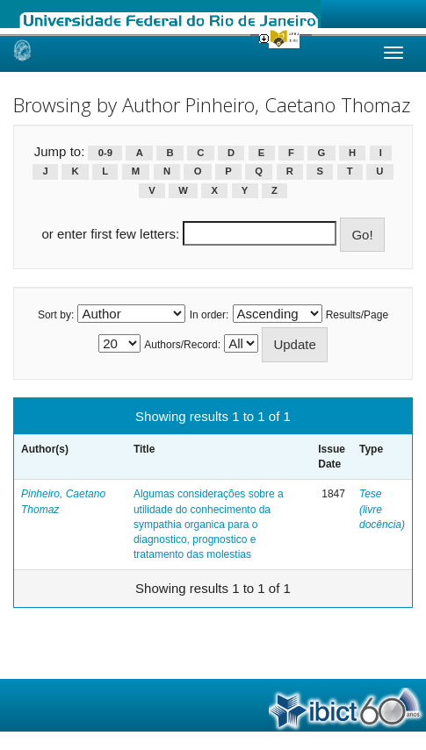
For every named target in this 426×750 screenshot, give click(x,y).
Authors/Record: (182, 345)
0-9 (105, 152)
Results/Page (357, 315)
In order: (209, 315)
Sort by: (56, 315)
